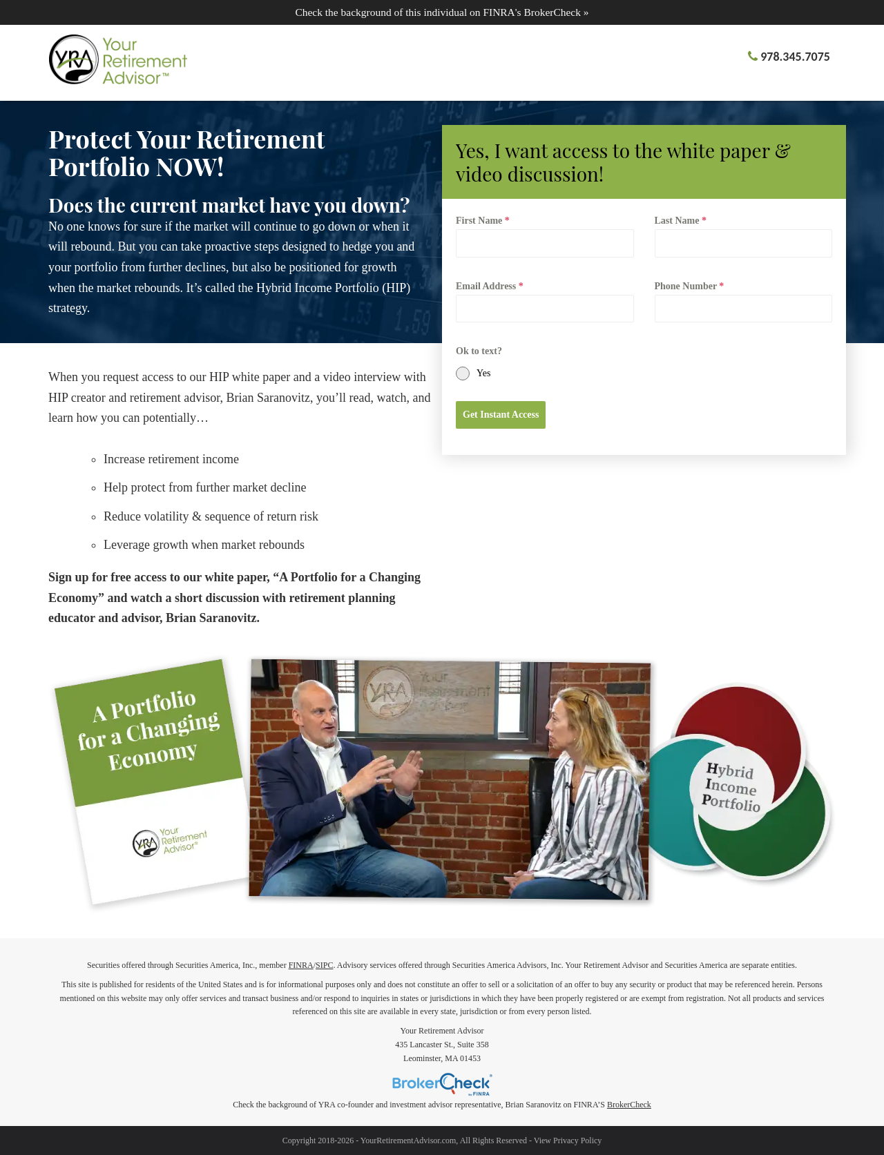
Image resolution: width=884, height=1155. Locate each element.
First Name (483, 220)
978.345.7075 (795, 56)
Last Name (681, 220)
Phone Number (689, 286)
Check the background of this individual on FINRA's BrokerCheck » (442, 12)
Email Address (489, 286)
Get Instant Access (501, 414)
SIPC (324, 965)
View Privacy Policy (568, 1140)
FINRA (301, 965)
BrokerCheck (629, 1104)
